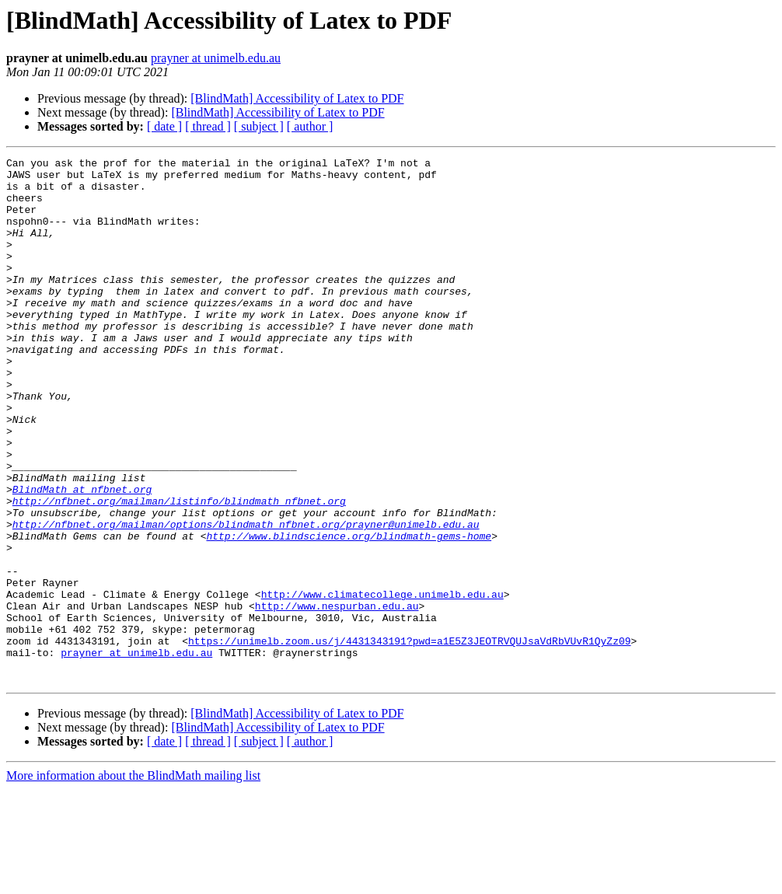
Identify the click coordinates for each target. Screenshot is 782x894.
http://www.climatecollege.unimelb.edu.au (382, 683)
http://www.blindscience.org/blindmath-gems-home (348, 613)
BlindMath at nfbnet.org (82, 557)
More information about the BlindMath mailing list (133, 880)
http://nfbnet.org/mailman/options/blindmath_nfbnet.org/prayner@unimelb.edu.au (246, 599)
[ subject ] (259, 126)
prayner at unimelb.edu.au (216, 58)
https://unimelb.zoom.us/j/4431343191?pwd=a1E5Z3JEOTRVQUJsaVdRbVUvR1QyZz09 (409, 739)
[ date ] (164, 126)
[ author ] (310, 126)
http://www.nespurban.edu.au (337, 697)
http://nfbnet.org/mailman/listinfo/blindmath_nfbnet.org (179, 571)
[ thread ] (208, 126)
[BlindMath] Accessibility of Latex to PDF (296, 98)
